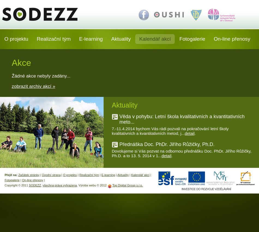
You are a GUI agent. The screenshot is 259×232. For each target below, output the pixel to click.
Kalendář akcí (155, 39)
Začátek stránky (29, 175)
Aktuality (121, 39)
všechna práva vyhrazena (60, 185)
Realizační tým (54, 39)
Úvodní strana (51, 175)
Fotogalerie (192, 39)
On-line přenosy (232, 39)
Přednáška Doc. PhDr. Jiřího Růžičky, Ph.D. (167, 144)
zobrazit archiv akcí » (33, 86)
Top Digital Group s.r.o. (127, 185)
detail (190, 133)
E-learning (91, 39)
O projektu (16, 39)
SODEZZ (44, 14)
